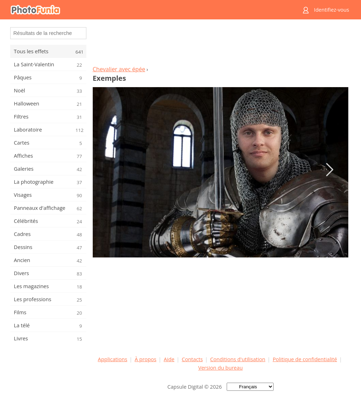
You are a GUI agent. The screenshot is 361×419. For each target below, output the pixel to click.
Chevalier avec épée (119, 69)
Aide (169, 359)
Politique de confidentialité (305, 359)
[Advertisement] (220, 44)
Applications (112, 359)
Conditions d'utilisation (237, 359)
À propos (146, 359)
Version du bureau (220, 367)
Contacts (192, 359)
